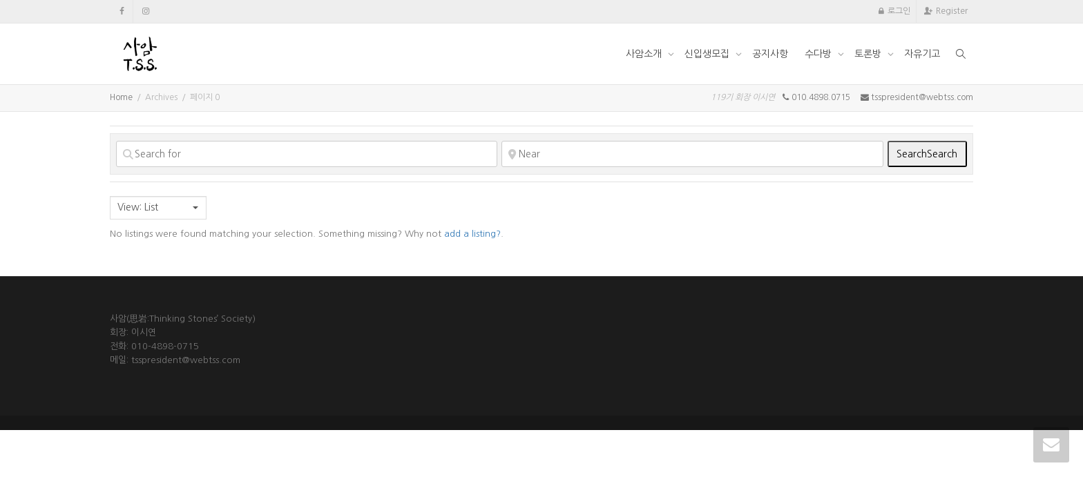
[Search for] (306, 154)
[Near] (692, 154)
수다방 (819, 54)
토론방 (869, 54)
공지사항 (770, 54)
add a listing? (472, 233)
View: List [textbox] (137, 207)
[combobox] (158, 208)
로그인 (899, 11)
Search (927, 154)
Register (952, 11)
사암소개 (645, 54)
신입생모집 (708, 54)
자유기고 (922, 54)
